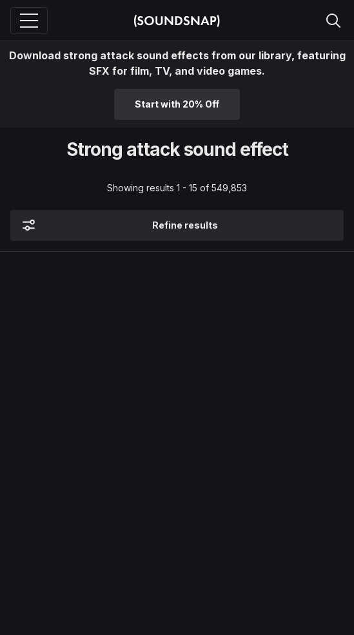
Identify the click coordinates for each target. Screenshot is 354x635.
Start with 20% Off (177, 104)
